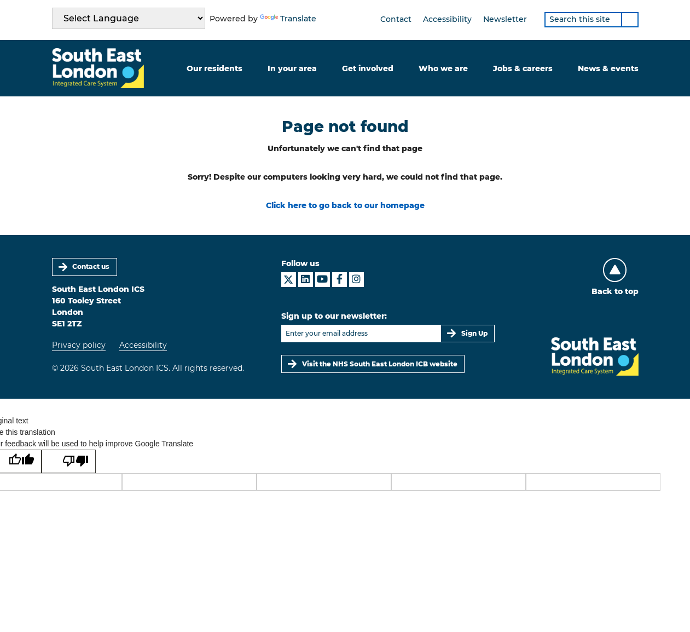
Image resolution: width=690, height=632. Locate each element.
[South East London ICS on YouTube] (322, 279)
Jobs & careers (523, 68)
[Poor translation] (69, 462)
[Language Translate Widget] (128, 18)
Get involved (367, 68)
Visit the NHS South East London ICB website (379, 364)
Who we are (443, 68)
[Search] (629, 20)
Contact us (90, 266)
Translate (288, 19)
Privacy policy (79, 345)
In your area (292, 68)
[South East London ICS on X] (288, 279)
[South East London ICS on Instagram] (356, 279)
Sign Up (474, 333)
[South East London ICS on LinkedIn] (305, 279)
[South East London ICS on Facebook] (339, 279)
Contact (395, 19)
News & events (608, 68)
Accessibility (447, 19)
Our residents (214, 68)
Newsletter (505, 19)
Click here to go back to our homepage (345, 205)
